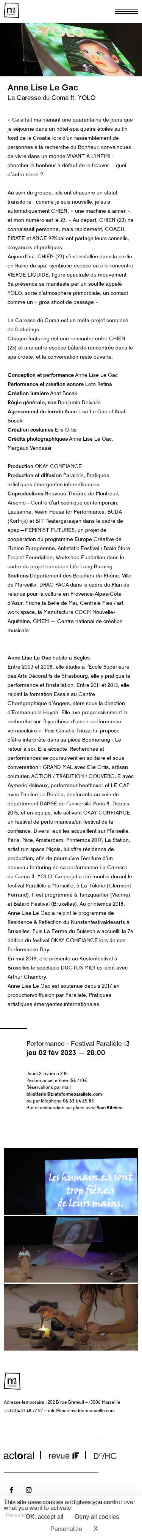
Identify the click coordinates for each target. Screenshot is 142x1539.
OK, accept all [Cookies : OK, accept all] (44, 1517)
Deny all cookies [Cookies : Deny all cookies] (97, 1517)
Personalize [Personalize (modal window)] (66, 1529)
